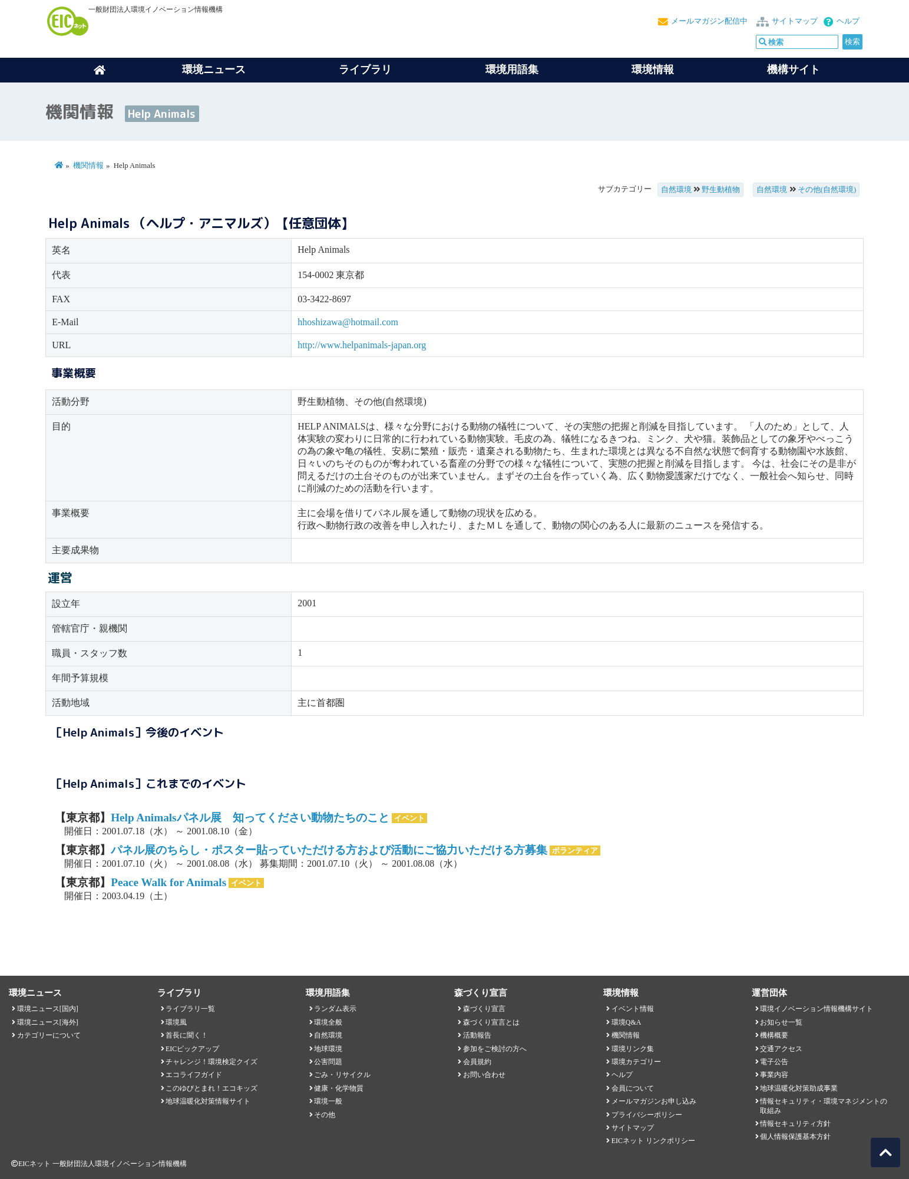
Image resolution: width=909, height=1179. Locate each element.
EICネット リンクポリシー (653, 1141)
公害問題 (328, 1062)
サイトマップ (795, 21)
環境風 (176, 1022)
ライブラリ (365, 69)
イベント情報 (632, 1009)
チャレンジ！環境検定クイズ (211, 1062)
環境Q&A (626, 1022)
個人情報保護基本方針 (795, 1136)
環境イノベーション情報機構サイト (816, 1009)
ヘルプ (848, 21)
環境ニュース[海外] (47, 1022)
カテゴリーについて (49, 1035)
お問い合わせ (484, 1075)
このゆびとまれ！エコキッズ (211, 1088)
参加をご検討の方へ (495, 1049)
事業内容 (774, 1075)
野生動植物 (721, 190)
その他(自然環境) (827, 190)
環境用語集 (511, 69)
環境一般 (328, 1101)
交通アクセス (781, 1049)
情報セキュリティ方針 (795, 1123)
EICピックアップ (192, 1049)
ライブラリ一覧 (190, 1009)
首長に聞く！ (187, 1035)
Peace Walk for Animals (168, 882)
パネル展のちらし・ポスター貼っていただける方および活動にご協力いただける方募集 (329, 850)
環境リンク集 (632, 1049)
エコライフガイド (194, 1075)
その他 (324, 1115)
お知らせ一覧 (781, 1022)
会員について (632, 1088)
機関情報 (88, 165)
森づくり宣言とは (491, 1022)
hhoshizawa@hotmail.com (348, 322)
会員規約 (477, 1062)
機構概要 (774, 1035)
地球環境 (328, 1049)
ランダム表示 (335, 1009)
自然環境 (676, 190)
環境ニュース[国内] (47, 1009)
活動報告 (477, 1035)
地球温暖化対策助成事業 (799, 1088)
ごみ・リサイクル (342, 1075)
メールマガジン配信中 (709, 21)
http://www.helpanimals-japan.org (362, 345)
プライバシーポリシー (646, 1115)
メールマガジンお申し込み (653, 1101)
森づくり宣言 (484, 1009)
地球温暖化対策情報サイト (208, 1101)
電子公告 (774, 1062)
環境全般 (328, 1022)
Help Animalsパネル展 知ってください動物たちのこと (250, 817)
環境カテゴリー (636, 1062)
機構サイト (793, 69)
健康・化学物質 (338, 1088)
